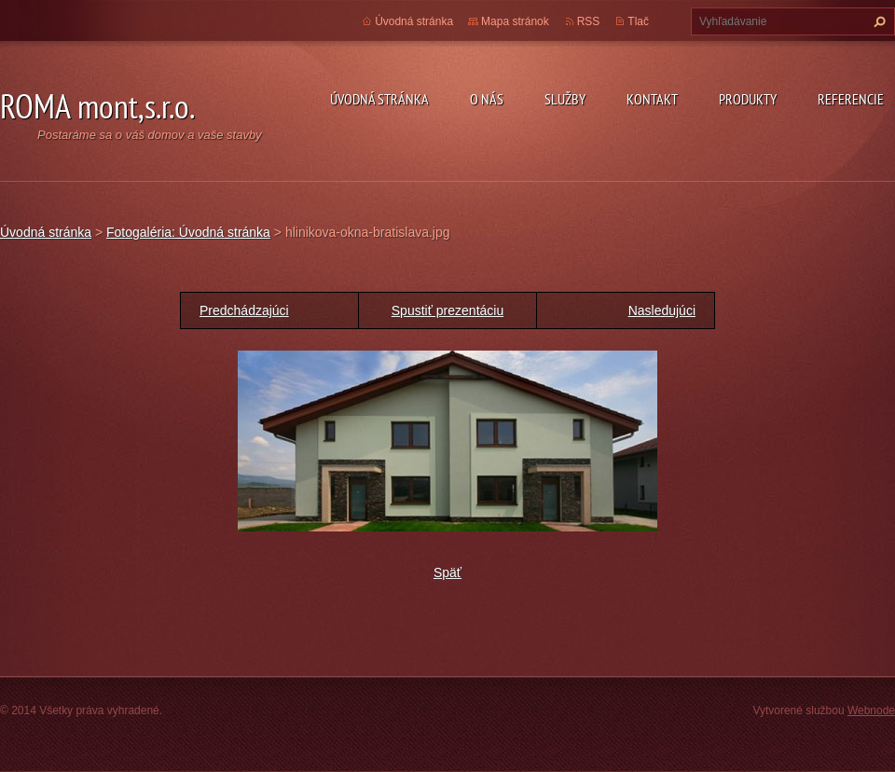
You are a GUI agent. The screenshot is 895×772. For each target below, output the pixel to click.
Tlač (638, 21)
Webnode (871, 710)
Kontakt (652, 99)
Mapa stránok (515, 21)
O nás (486, 99)
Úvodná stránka (379, 99)
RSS (588, 21)
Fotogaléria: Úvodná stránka (188, 232)
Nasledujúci (661, 310)
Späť (447, 572)
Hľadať (877, 21)
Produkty (748, 99)
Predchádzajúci (244, 310)
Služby (564, 99)
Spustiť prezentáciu (447, 310)
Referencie (851, 99)
